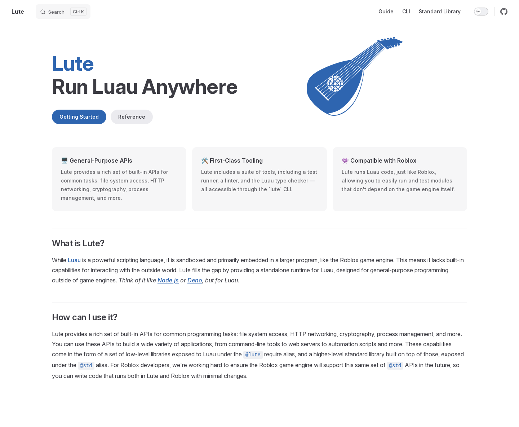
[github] (503, 11)
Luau (74, 260)
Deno (194, 280)
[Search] (63, 11)
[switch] (481, 12)
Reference (131, 117)
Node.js (168, 280)
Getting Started (79, 117)
